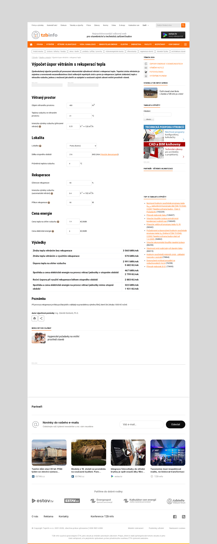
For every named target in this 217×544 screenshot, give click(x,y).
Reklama (48, 516)
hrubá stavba (38, 51)
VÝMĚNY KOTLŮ (157, 68)
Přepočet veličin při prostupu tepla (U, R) (164, 224)
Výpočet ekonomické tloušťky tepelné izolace (166, 242)
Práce (88, 25)
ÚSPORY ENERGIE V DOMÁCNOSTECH (166, 64)
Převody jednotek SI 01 (156, 266)
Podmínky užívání (156, 528)
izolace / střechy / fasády (56, 51)
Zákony (97, 25)
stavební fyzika (162, 51)
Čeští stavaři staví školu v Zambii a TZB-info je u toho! (171, 92)
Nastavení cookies (177, 528)
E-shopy (122, 25)
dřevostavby (131, 51)
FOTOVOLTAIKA (156, 72)
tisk (34, 318)
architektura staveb (178, 51)
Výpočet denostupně (109, 154)
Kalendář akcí (52, 25)
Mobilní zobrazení (135, 528)
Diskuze (63, 25)
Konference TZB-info (102, 516)
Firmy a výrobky (38, 25)
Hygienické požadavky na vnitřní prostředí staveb (63, 338)
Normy (105, 25)
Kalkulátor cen (134, 25)
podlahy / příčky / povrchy (92, 51)
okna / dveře (74, 51)
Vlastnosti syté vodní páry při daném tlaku (164, 248)
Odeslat (175, 424)
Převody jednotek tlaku (156, 215)
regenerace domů (146, 51)
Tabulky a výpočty (76, 25)
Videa (114, 25)
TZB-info (35, 58)
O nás (35, 516)
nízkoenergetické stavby (115, 51)
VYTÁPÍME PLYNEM (158, 76)
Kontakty (64, 516)
